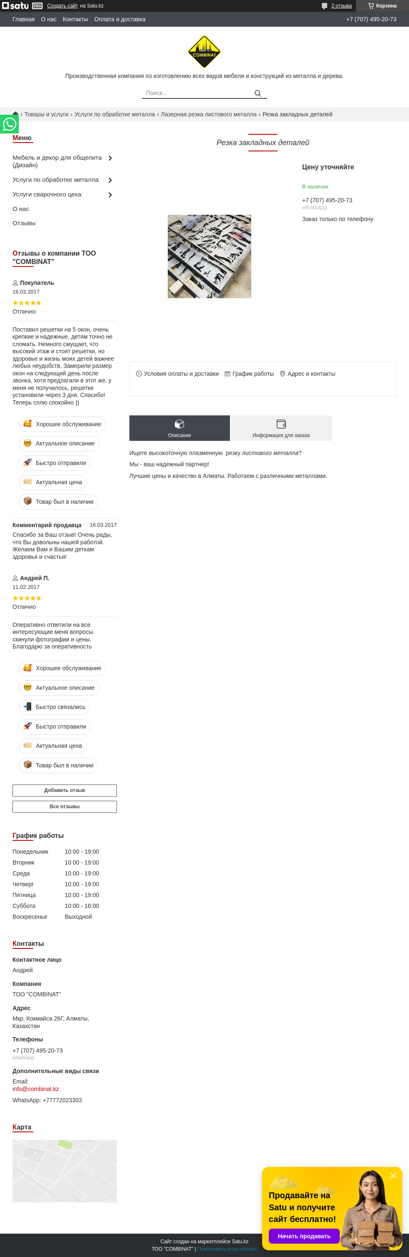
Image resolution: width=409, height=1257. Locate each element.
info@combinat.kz (36, 1089)
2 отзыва (341, 6)
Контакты (75, 19)
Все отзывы (65, 807)
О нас (48, 19)
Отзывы (24, 222)
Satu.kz (240, 1241)
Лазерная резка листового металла (209, 114)
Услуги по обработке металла (115, 114)
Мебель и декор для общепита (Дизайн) (57, 161)
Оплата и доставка (119, 19)
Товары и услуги (46, 114)
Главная (24, 19)
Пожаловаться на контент (227, 1249)
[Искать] (257, 93)
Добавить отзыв (64, 790)
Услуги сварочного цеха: (48, 194)
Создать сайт (62, 6)
